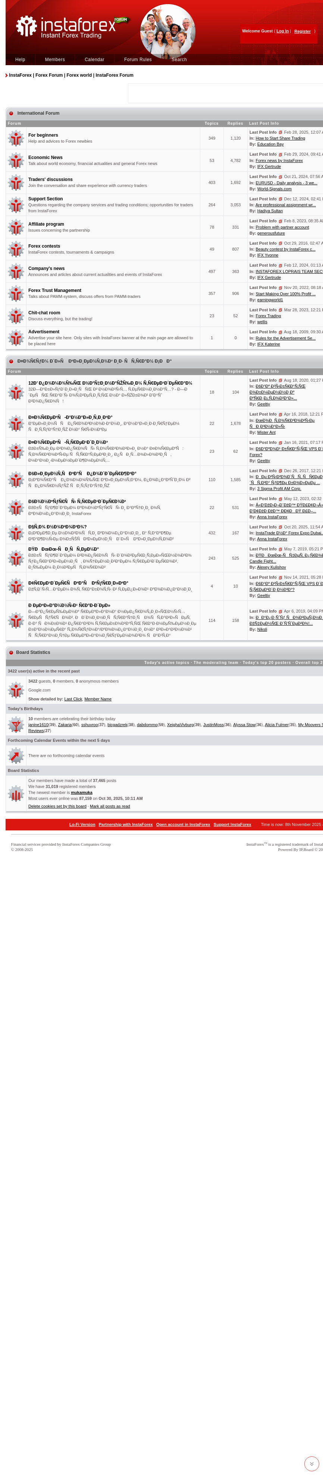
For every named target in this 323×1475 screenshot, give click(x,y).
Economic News (45, 157)
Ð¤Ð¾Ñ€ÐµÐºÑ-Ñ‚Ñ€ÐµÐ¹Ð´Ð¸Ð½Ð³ (68, 442)
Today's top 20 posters (267, 663)
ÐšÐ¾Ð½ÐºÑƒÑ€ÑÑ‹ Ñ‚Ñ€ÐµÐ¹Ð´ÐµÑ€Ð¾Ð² (77, 501)
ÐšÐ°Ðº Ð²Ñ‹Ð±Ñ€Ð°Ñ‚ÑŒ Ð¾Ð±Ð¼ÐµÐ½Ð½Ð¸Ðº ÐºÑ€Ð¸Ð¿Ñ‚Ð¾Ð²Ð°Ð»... (277, 392)
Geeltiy (263, 404)
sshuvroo (89, 724)
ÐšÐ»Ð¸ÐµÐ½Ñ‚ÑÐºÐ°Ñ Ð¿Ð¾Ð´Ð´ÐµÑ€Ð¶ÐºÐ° (82, 473)
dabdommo (147, 724)
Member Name (98, 699)
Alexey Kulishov (271, 567)
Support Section (45, 198)
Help (20, 59)
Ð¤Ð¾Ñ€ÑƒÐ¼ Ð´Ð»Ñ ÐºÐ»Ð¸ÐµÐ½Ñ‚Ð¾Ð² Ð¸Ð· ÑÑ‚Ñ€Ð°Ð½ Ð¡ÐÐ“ (94, 361)
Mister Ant (266, 432)
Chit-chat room (44, 312)
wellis (262, 322)
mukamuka (81, 792)
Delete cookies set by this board (57, 806)
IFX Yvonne (268, 255)
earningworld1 (270, 300)
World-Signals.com (274, 189)
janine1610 (38, 724)
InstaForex (255, 844)
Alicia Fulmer (277, 724)
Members (55, 59)
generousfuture (271, 233)
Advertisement (43, 331)
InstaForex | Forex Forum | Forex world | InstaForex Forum (71, 75)
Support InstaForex (232, 824)
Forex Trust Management (54, 290)
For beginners (43, 135)
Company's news (46, 268)
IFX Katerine (268, 344)
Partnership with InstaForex (126, 824)
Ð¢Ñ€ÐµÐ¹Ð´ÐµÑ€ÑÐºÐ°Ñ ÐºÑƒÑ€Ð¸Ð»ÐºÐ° (78, 583)
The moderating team (216, 663)
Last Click (73, 699)
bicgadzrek (117, 724)
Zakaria (65, 724)
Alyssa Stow (244, 724)
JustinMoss (213, 724)
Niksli (262, 629)
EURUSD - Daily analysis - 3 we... (287, 183)
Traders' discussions (50, 179)
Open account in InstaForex (183, 824)
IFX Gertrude (269, 166)
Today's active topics (166, 663)
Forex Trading (268, 316)
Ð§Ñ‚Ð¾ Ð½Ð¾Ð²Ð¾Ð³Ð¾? (57, 527)
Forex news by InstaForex (279, 160)
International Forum (37, 113)
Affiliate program (46, 224)
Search (179, 59)
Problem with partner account (282, 227)
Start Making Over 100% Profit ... (286, 294)
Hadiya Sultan (270, 211)
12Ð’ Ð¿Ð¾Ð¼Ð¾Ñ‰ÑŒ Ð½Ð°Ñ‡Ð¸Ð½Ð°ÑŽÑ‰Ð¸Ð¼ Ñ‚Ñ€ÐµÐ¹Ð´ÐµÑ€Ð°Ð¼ (110, 383)
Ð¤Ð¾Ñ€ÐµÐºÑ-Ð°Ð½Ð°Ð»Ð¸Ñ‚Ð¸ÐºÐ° (70, 417)
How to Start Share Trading (280, 138)
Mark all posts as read (110, 806)
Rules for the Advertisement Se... (286, 338)
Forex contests (44, 246)
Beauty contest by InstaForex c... (286, 249)
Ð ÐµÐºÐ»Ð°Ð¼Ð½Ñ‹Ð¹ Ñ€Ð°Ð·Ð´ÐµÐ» (69, 605)
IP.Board (306, 849)
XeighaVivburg (180, 724)
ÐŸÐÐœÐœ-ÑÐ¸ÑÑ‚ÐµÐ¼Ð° (63, 549)
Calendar (94, 59)
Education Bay (270, 144)
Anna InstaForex (272, 517)
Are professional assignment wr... (285, 205)
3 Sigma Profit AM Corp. (279, 488)
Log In (282, 31)
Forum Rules (138, 59)
